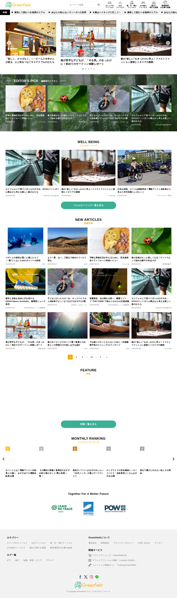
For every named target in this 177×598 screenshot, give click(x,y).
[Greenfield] (18, 3)
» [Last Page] (106, 357)
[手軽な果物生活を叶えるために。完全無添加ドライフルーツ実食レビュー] (110, 229)
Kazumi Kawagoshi (164, 125)
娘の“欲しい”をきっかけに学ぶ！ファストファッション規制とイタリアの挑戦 (88, 190)
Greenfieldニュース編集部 (34, 308)
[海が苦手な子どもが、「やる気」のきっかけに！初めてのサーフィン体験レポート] (25, 314)
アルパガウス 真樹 (164, 196)
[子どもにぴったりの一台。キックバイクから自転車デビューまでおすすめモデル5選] (68, 270)
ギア (9, 558)
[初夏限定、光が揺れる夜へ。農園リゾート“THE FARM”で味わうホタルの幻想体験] (110, 270)
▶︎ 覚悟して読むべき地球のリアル (28, 12)
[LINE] (97, 573)
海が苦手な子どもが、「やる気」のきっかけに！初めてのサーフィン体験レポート (25, 343)
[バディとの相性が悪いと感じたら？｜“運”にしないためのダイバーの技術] (25, 229)
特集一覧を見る (88, 422)
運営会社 (92, 540)
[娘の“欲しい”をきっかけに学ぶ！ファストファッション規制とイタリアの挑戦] (88, 151)
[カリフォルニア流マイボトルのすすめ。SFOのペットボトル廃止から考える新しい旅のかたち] (32, 151)
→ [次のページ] (100, 357)
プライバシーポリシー (123, 540)
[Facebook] (80, 573)
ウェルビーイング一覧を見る (88, 205)
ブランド (50, 558)
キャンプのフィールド (17, 540)
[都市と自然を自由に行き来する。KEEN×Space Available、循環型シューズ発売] (25, 270)
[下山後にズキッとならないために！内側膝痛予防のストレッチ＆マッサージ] (110, 314)
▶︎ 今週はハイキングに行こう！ (105, 12)
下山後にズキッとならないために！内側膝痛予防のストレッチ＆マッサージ (109, 343)
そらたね (41, 122)
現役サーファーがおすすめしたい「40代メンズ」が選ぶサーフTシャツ (88, 471)
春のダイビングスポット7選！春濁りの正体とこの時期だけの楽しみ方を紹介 (67, 343)
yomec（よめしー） (121, 122)
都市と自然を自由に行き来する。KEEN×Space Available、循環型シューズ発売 (25, 301)
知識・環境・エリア (32, 558)
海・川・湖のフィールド (61, 540)
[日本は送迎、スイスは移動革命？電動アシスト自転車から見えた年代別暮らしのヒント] (144, 151)
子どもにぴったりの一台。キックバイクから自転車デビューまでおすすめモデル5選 (109, 116)
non (43, 264)
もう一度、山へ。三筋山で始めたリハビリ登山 (67, 259)
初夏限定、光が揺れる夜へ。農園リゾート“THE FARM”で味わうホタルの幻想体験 (109, 299)
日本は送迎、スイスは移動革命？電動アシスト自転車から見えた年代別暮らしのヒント (144, 190)
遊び (17, 558)
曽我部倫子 (83, 122)
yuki (86, 264)
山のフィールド (39, 540)
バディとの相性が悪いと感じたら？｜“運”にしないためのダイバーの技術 (23, 259)
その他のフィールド (16, 545)
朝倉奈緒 (41, 349)
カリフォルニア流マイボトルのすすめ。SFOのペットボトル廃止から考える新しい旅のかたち (151, 118)
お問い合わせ (144, 540)
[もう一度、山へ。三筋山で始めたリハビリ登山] (68, 229)
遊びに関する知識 (38, 545)
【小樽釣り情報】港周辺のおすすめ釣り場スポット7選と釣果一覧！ (54, 471)
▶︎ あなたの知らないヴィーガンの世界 (67, 12)
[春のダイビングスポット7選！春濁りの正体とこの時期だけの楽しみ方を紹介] (68, 314)
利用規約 (105, 540)
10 (91, 357)
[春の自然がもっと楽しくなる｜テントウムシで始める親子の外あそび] (151, 229)
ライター (158, 540)
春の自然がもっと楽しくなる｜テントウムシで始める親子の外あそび (67, 116)
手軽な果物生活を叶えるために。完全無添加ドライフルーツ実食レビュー (25, 116)
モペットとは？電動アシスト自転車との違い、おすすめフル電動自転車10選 (21, 471)
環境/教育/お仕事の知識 (61, 545)
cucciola (112, 196)
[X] (86, 573)
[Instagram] (91, 573)
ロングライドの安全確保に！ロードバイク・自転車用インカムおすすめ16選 (121, 471)
